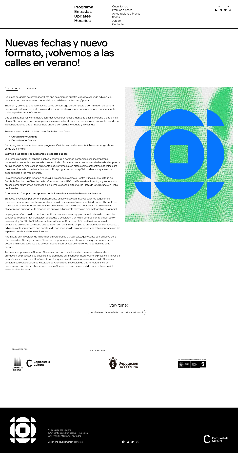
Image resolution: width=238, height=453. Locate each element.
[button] (219, 366)
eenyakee (78, 442)
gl (228, 6)
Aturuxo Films (62, 266)
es (219, 6)
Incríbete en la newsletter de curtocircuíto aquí (117, 312)
